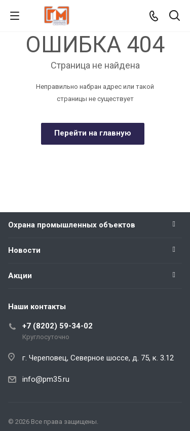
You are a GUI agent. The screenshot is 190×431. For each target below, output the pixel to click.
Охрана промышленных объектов (71, 224)
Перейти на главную (92, 133)
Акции (20, 275)
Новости (24, 250)
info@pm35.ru (45, 379)
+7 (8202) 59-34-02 (57, 325)
